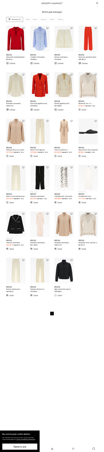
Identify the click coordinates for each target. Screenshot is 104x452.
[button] (20, 441)
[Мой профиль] (97, 3)
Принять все (19, 446)
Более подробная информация (26, 439)
